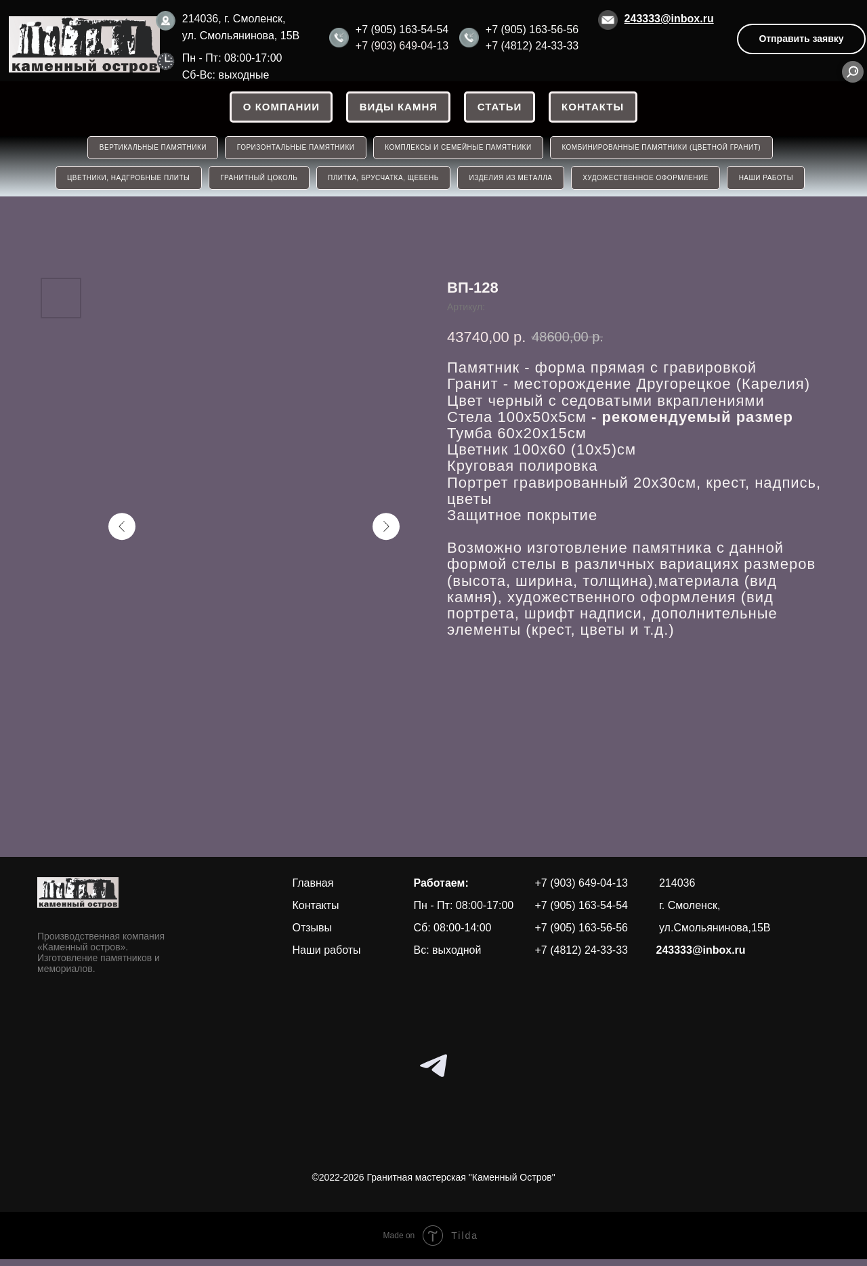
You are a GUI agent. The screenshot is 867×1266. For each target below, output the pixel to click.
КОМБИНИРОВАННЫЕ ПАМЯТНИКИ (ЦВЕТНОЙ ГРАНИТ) (664, 150)
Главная (313, 889)
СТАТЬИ (500, 108)
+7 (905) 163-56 (524, 29)
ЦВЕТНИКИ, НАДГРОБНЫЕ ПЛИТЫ (123, 183)
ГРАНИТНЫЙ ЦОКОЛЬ (255, 183)
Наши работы (327, 956)
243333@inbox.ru (669, 18)
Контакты (596, 108)
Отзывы (313, 934)
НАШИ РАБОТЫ (771, 183)
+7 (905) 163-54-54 (402, 29)
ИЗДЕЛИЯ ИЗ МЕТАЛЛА (511, 183)
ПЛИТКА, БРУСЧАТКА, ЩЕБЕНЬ (382, 183)
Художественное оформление (649, 183)
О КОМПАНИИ (278, 108)
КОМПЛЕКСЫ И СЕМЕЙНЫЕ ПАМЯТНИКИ (459, 150)
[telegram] (433, 1072)
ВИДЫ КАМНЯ (397, 108)
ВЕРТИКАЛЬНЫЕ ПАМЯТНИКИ (149, 150)
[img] (84, 44)
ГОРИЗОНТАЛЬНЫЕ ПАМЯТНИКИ (295, 150)
